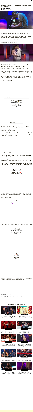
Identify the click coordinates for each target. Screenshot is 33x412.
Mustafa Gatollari (7, 8)
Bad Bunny (19, 39)
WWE (3, 33)
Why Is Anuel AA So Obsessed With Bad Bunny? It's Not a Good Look (11, 296)
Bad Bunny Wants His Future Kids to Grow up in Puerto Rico (10, 298)
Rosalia (16, 42)
